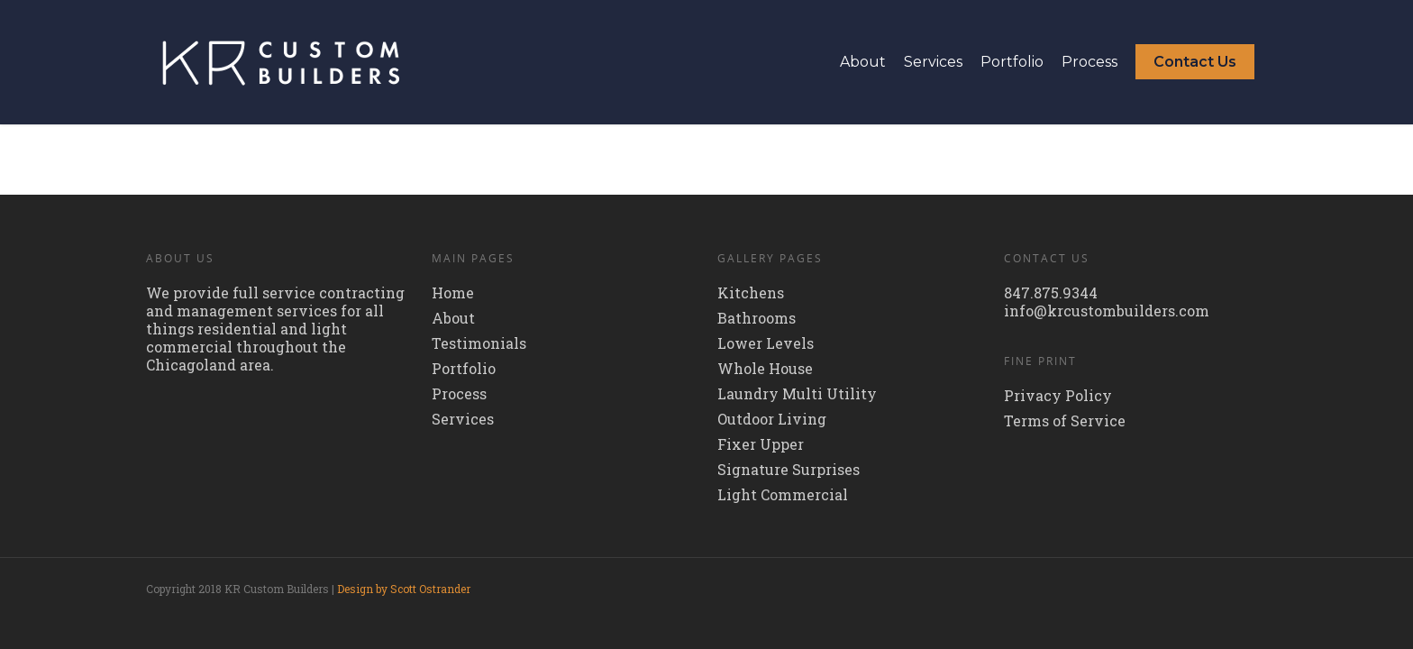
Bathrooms (756, 318)
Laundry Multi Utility (797, 394)
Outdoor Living (771, 419)
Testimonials (479, 343)
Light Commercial (782, 495)
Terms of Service (1065, 421)
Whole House (765, 369)
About (863, 61)
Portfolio (1012, 61)
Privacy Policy (1058, 396)
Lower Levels (765, 343)
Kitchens (750, 293)
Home (453, 293)
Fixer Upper (760, 444)
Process (1089, 61)
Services (933, 61)
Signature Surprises (788, 470)
